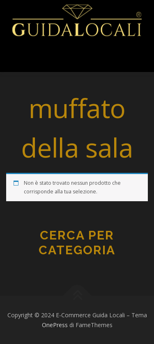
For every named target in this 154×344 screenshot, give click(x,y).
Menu (27, 56)
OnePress (55, 325)
